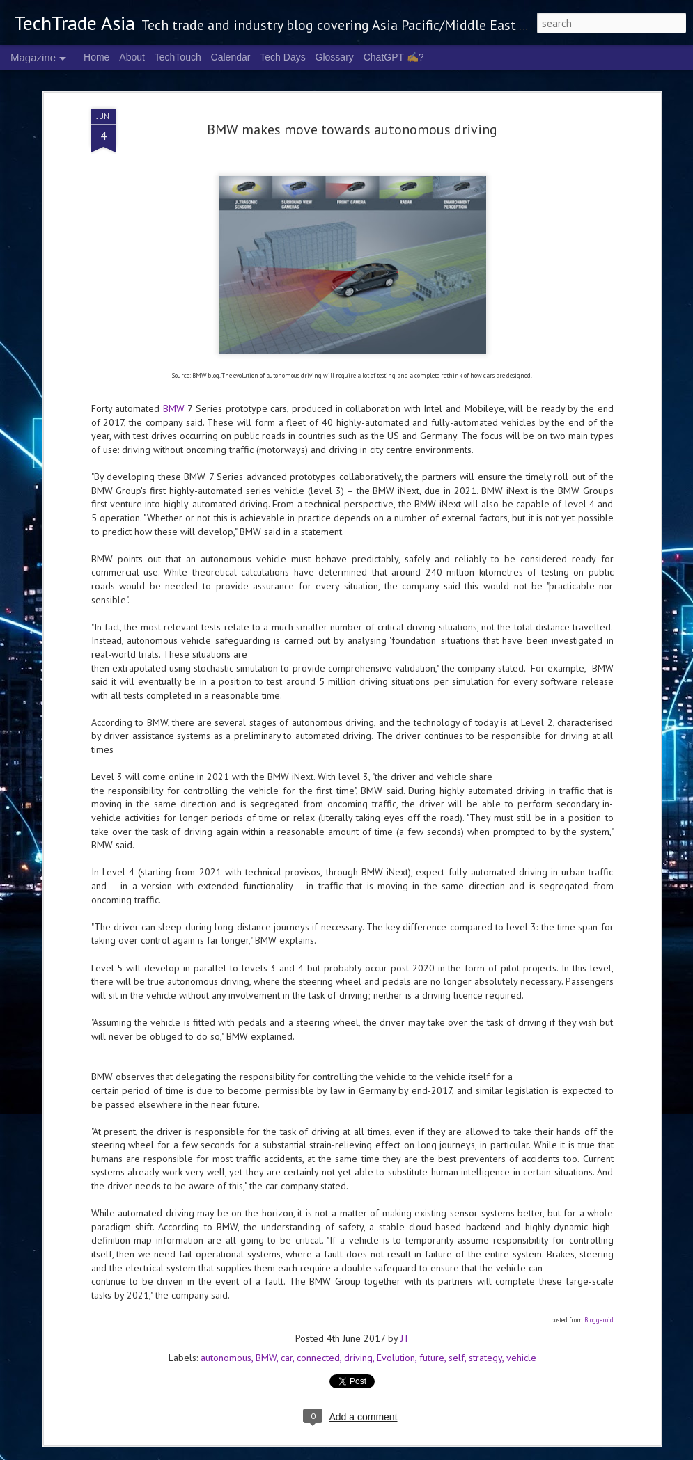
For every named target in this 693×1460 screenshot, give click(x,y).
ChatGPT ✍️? (394, 57)
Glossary (335, 57)
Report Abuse (569, 1452)
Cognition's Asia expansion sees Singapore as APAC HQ (340, 1177)
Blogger (531, 1452)
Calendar (231, 57)
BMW (174, 248)
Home (96, 57)
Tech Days (282, 57)
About (132, 57)
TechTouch (178, 57)
